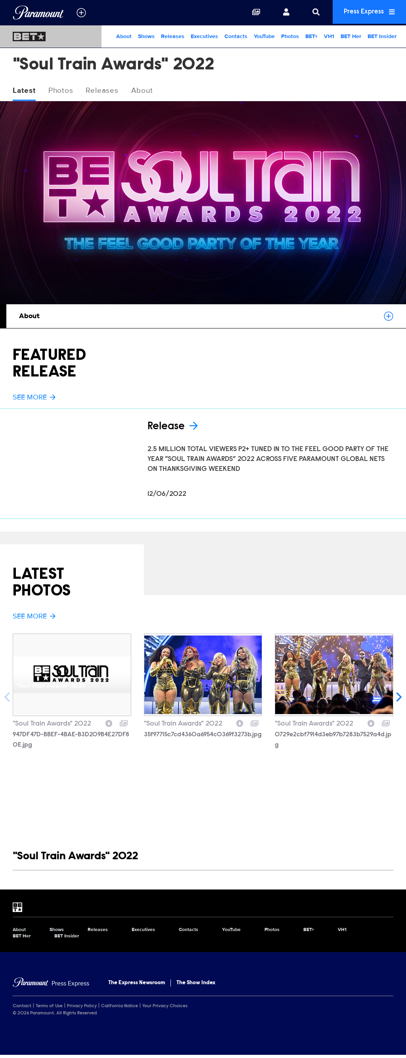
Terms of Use (49, 1008)
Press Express (366, 12)
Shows (146, 36)
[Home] (51, 986)
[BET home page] (203, 910)
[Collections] (250, 12)
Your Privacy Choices (165, 1008)
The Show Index (195, 985)
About (124, 36)
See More (34, 397)
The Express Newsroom (136, 985)
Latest (25, 91)
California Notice (119, 1008)
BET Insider (382, 36)
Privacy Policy (82, 1008)
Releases (172, 36)
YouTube (264, 36)
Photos (290, 36)
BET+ (311, 36)
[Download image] (109, 725)
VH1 (329, 36)
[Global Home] (38, 13)
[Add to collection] (123, 725)
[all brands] (81, 13)
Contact (22, 1008)
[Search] (310, 12)
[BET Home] (51, 36)
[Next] (398, 700)
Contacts (235, 36)
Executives (204, 36)
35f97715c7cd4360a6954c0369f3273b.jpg (203, 737)
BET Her (351, 36)
